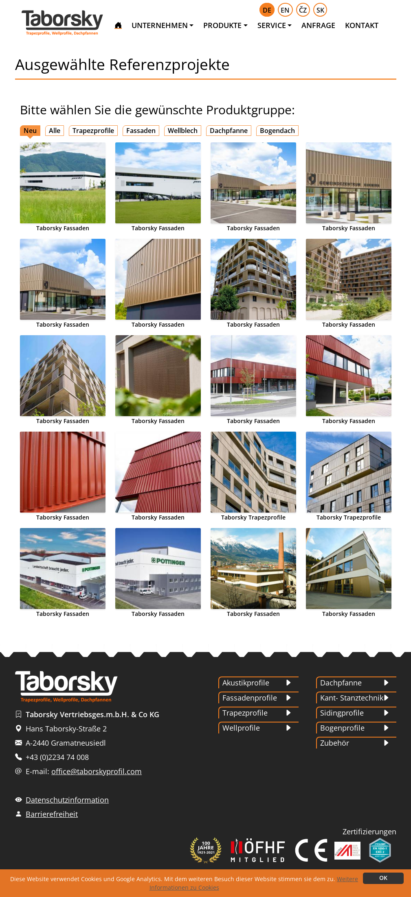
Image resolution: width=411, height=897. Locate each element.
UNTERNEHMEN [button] (160, 25)
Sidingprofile (342, 713)
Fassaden (141, 130)
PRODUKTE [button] (222, 25)
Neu (30, 130)
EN (285, 10)
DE (267, 10)
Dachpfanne (229, 130)
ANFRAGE (318, 25)
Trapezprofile (93, 130)
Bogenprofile (342, 728)
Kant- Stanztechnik (351, 698)
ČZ (303, 10)
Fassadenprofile (249, 698)
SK (320, 10)
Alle (54, 130)
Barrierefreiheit (52, 814)
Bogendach (277, 130)
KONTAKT (361, 25)
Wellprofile (241, 728)
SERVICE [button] (271, 25)
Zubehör (334, 743)
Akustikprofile (245, 682)
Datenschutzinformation (67, 800)
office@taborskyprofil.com (96, 771)
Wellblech (183, 130)
